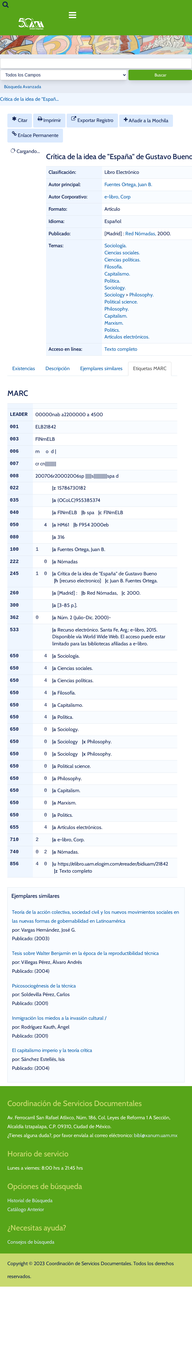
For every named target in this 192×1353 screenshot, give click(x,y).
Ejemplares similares (101, 368)
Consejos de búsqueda (30, 1242)
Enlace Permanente (35, 134)
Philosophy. (141, 295)
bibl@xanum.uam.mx (156, 1135)
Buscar (160, 75)
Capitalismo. (117, 274)
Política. (112, 281)
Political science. (121, 302)
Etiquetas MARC (150, 368)
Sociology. (115, 288)
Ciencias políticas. (122, 260)
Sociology (114, 295)
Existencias (23, 368)
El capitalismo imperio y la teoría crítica (52, 1050)
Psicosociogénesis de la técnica (44, 986)
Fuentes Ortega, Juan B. (128, 184)
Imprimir (49, 119)
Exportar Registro (92, 119)
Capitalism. (115, 316)
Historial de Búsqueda (30, 1200)
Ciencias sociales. (122, 253)
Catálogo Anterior (25, 1209)
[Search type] (63, 75)
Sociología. (115, 245)
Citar (19, 119)
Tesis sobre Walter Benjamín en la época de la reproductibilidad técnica (85, 953)
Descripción (57, 368)
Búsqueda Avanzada (22, 86)
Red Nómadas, (141, 234)
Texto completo (120, 349)
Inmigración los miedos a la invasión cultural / (59, 1018)
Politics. (112, 330)
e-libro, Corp (117, 197)
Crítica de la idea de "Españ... (29, 99)
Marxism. (113, 323)
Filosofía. (113, 267)
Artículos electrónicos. (126, 337)
